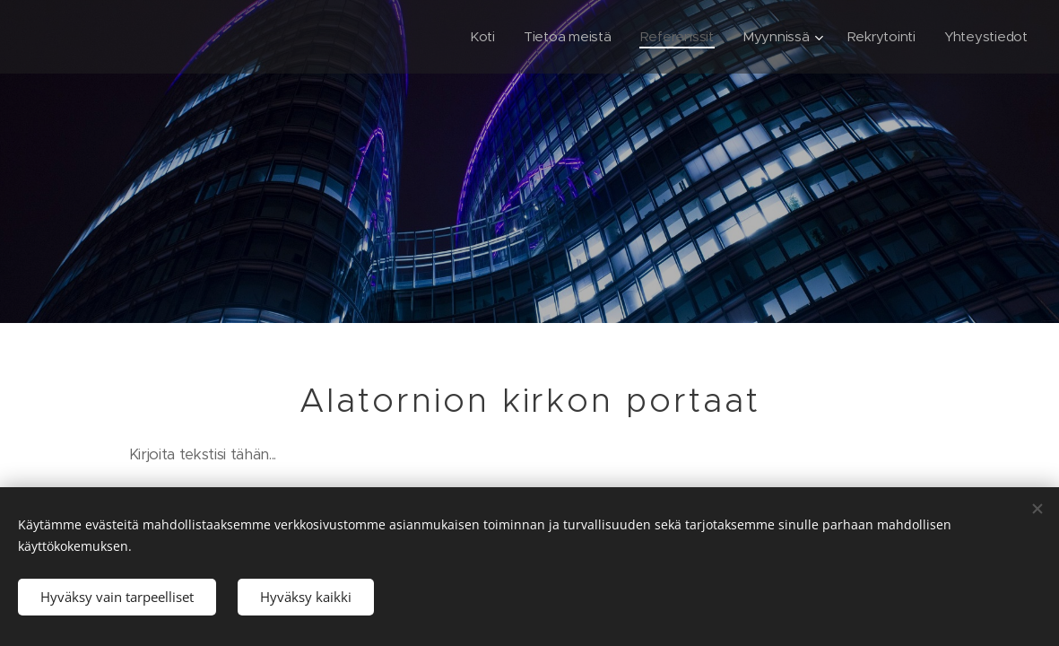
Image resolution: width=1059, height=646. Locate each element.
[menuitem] (474, 36)
